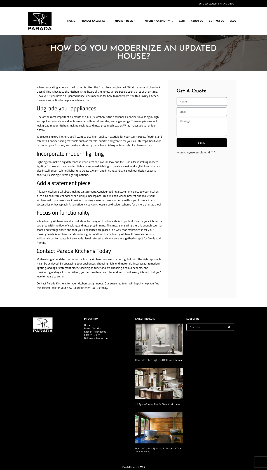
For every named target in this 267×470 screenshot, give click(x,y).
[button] (95, 21)
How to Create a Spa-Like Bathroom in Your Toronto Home (158, 450)
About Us (197, 21)
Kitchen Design (126, 21)
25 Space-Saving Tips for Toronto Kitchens (157, 404)
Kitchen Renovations (95, 331)
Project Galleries (95, 21)
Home (71, 21)
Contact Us (216, 21)
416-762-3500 (225, 3)
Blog (233, 21)
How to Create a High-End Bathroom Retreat (159, 360)
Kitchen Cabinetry (159, 21)
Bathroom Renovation (96, 338)
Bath (182, 21)
